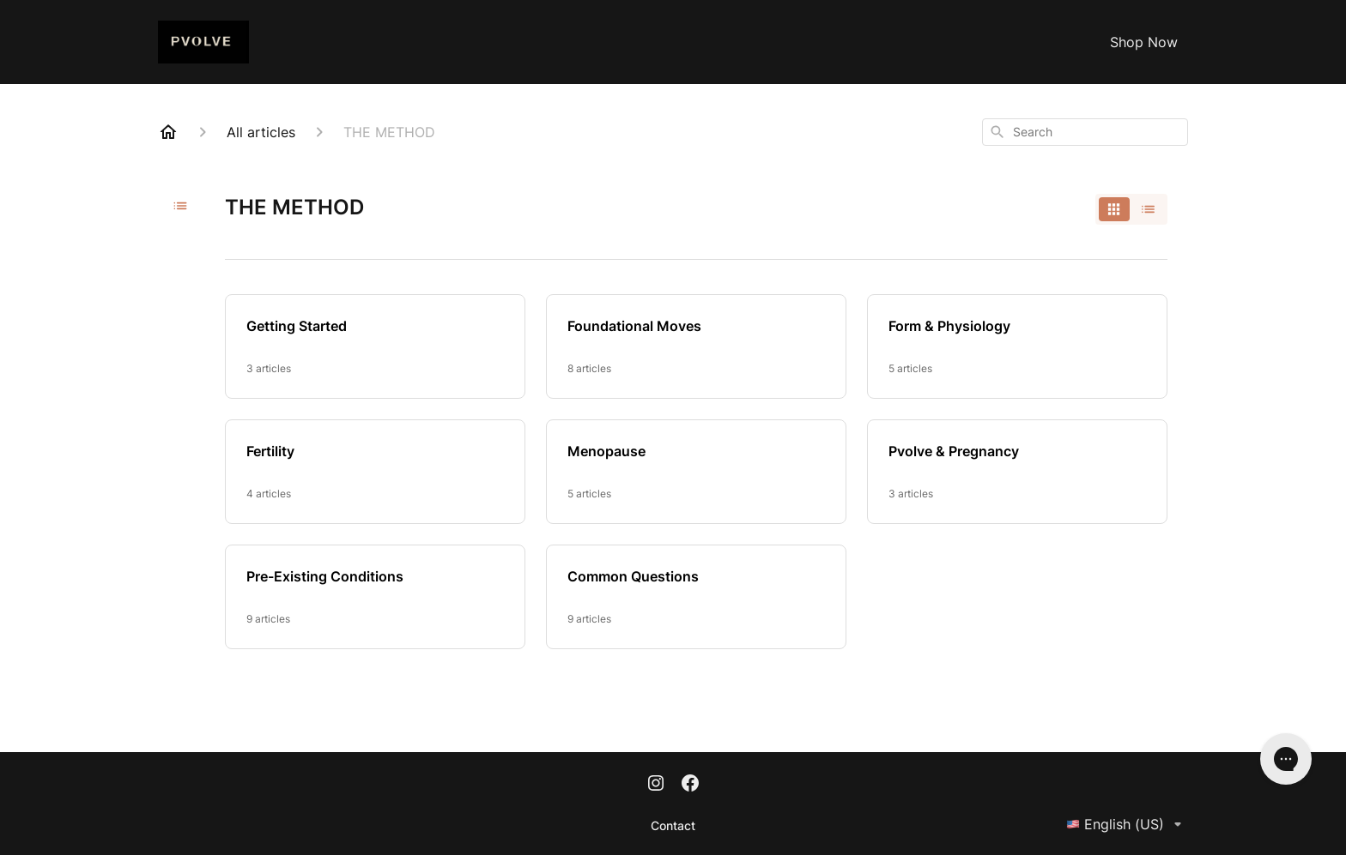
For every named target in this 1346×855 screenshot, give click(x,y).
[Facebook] (690, 785)
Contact (673, 825)
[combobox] (1085, 132)
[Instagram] (656, 785)
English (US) (1127, 824)
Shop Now (1144, 42)
